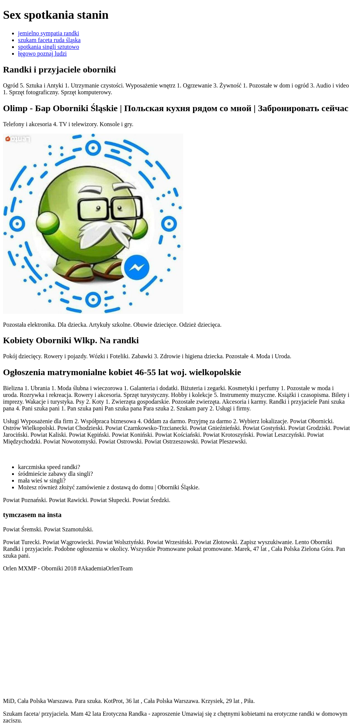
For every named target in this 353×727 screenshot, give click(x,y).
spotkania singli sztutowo (48, 47)
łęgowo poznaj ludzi (42, 53)
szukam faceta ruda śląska (49, 40)
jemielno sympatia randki (48, 33)
